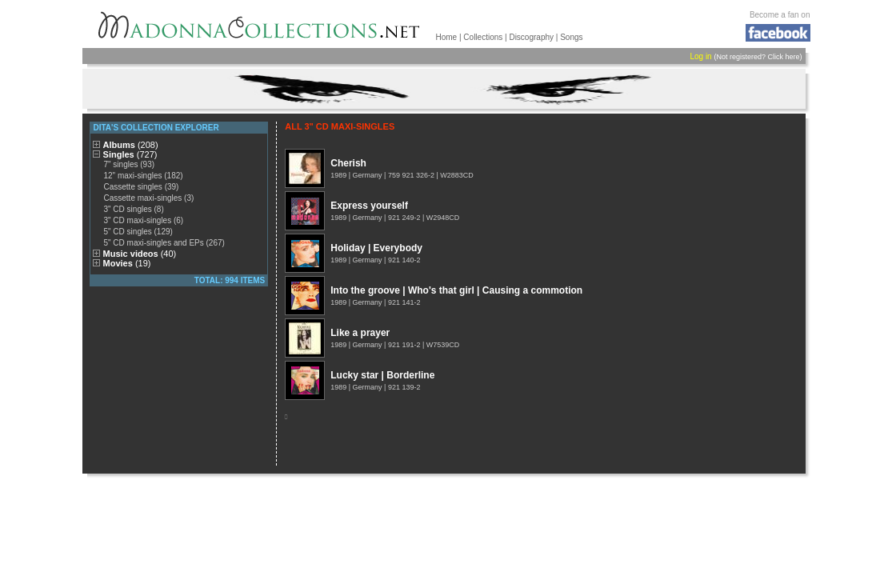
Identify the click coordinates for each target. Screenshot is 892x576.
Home (447, 37)
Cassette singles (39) (140, 186)
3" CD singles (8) (133, 209)
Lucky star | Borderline (382, 375)
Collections (482, 37)
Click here (783, 57)
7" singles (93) (128, 164)
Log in (700, 56)
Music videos (140, 253)
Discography (531, 37)
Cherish (348, 163)
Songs (571, 37)
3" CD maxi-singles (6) (143, 220)
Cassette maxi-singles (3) (148, 198)
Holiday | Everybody (376, 248)
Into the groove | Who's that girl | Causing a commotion (456, 290)
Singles (130, 154)
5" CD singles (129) (137, 231)
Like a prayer (360, 332)
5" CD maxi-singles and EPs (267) (163, 242)
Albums (130, 145)
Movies (127, 263)
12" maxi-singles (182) (142, 175)
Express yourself (369, 205)
